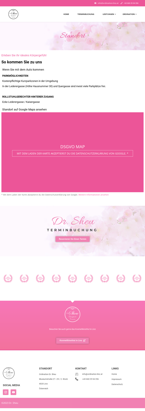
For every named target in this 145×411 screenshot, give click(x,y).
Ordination (129, 14)
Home (66, 14)
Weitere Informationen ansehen (93, 194)
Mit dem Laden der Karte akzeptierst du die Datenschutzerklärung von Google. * (72, 153)
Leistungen (108, 14)
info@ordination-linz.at (108, 3)
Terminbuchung (85, 14)
